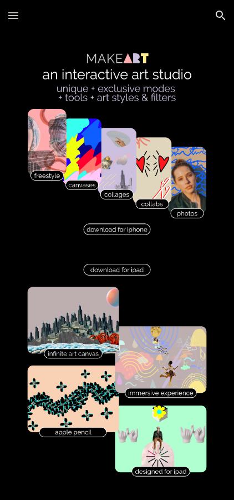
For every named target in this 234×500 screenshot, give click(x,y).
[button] (13, 15)
